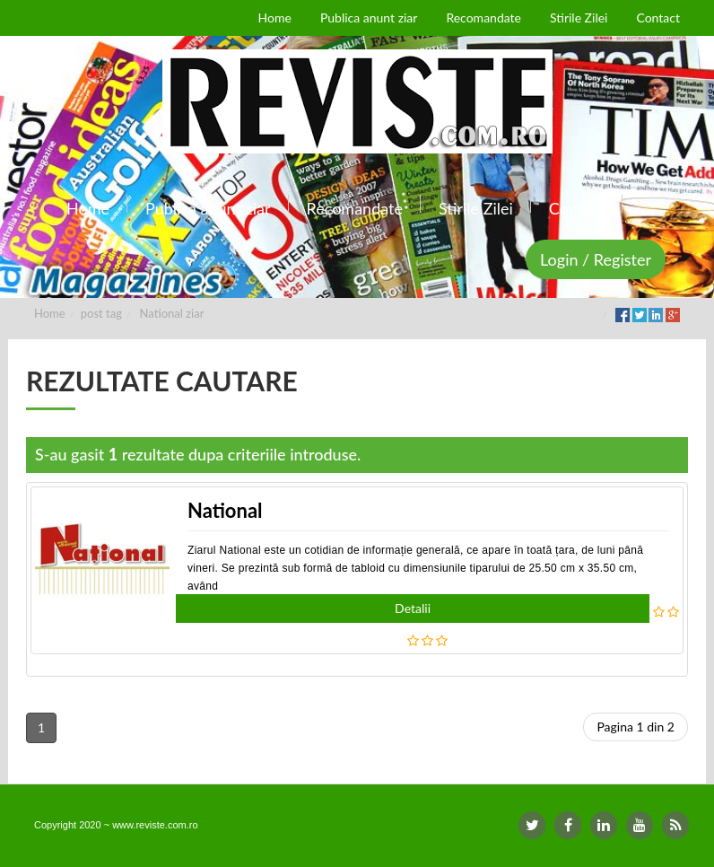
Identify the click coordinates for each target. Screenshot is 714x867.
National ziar (172, 313)
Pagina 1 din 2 (635, 726)
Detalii (413, 608)
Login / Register (595, 259)
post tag (101, 313)
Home (49, 313)
